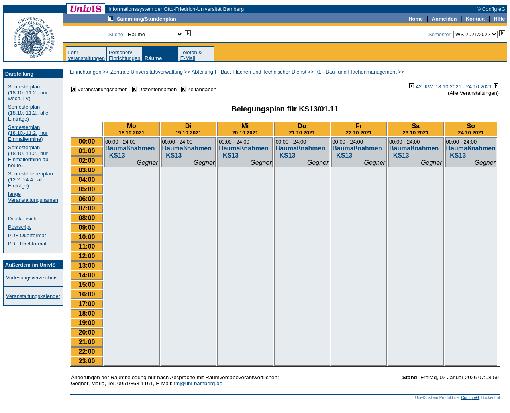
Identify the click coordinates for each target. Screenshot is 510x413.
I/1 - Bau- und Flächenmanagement (356, 72)
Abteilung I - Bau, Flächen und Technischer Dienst (249, 72)
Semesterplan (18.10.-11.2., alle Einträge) (28, 113)
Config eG (470, 397)
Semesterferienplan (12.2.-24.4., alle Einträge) (30, 180)
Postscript (19, 227)
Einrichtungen (86, 72)
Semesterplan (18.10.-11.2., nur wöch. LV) (28, 92)
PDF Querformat (27, 235)
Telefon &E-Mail (191, 55)
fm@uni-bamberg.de (198, 383)
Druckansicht (23, 219)
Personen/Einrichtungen (125, 55)
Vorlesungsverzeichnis (31, 278)
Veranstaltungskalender (33, 296)
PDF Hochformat (27, 244)
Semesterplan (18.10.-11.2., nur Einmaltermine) (28, 133)
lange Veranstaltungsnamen (33, 197)
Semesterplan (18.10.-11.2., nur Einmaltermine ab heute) (28, 156)
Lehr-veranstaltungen (86, 55)
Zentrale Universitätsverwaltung (146, 72)
